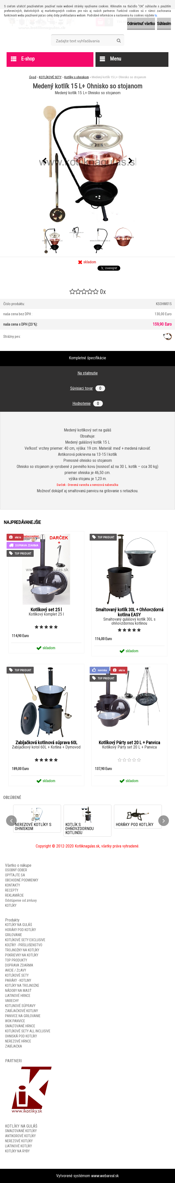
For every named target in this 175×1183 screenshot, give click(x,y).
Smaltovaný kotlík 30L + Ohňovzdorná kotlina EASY (129, 612)
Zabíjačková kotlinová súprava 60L (46, 742)
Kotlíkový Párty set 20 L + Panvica (129, 742)
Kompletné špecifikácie (87, 358)
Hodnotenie (87, 403)
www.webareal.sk (105, 1175)
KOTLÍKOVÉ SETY (50, 77)
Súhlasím (164, 23)
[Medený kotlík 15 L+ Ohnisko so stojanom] (87, 160)
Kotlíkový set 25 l (46, 609)
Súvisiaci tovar (87, 388)
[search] (118, 41)
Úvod (32, 77)
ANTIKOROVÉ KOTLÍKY (20, 1136)
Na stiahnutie (87, 373)
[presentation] (44, 161)
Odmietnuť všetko (141, 23)
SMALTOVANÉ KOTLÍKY (21, 1131)
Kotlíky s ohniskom (76, 77)
